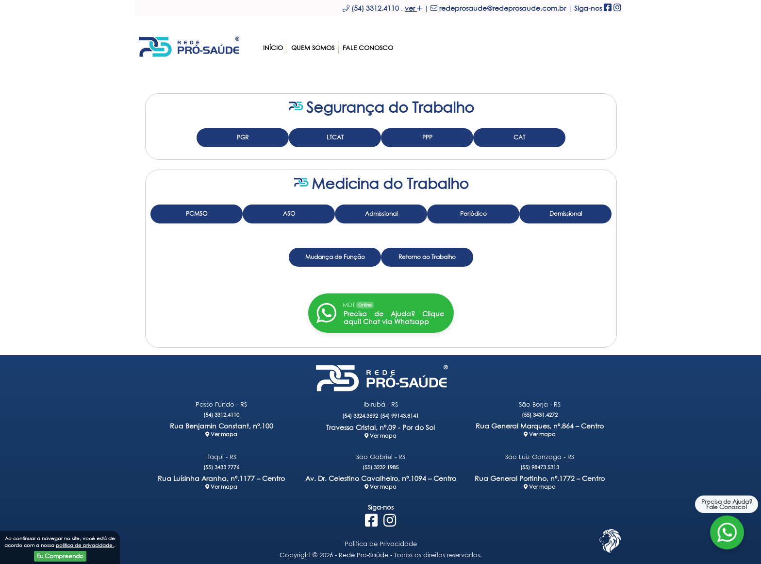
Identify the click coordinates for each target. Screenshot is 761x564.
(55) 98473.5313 (539, 464)
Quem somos (312, 44)
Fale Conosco (368, 44)
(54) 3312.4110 (221, 411)
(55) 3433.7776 (221, 464)
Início (273, 44)
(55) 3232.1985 (380, 464)
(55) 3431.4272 (540, 411)
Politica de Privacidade (381, 540)
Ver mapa (221, 431)
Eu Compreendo (60, 556)
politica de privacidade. (85, 545)
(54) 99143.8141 (399, 412)
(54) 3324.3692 (360, 412)
